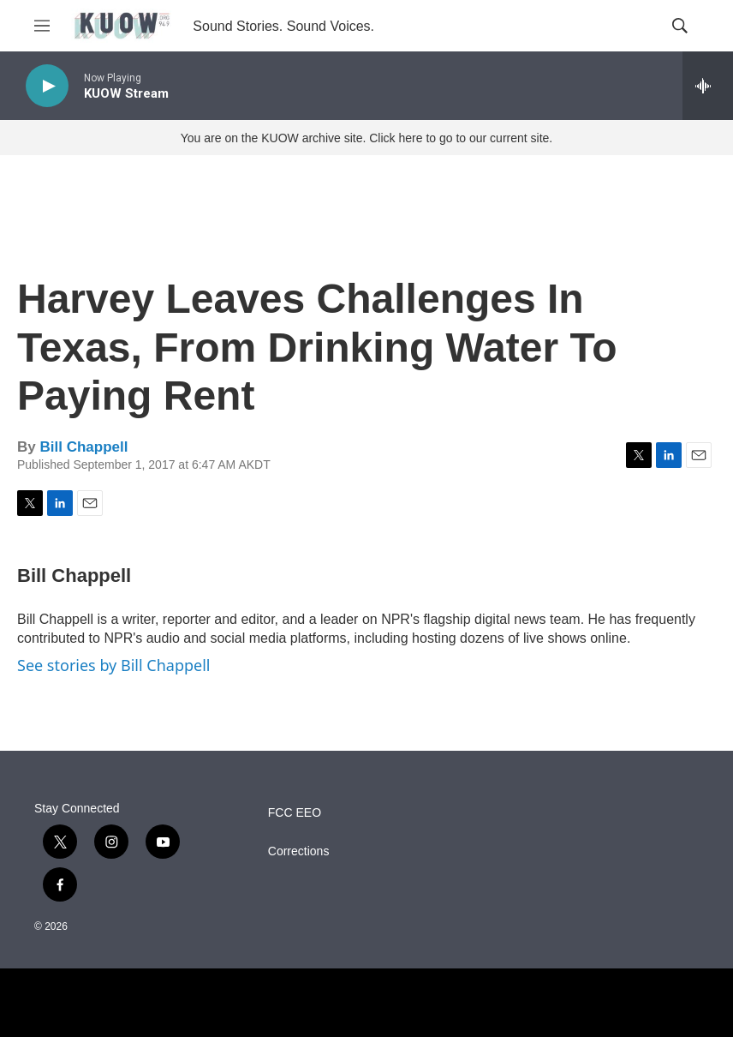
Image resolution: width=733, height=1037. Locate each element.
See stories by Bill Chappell (113, 665)
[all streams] (707, 85)
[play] (47, 86)
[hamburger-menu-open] (42, 26)
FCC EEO (294, 812)
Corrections (299, 851)
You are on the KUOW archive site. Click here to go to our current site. (366, 138)
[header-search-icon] (680, 25)
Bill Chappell (83, 447)
